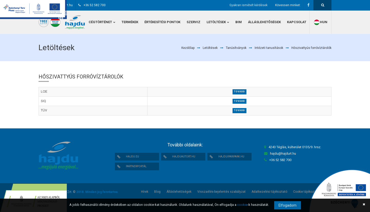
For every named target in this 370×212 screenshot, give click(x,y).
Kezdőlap (188, 48)
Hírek (144, 191)
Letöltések (210, 48)
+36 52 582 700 (95, 5)
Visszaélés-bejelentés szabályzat (221, 191)
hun (320, 22)
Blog (157, 191)
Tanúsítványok (236, 48)
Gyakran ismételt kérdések (248, 5)
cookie (242, 205)
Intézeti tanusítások (269, 48)
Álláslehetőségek (178, 191)
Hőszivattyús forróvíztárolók (311, 48)
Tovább (239, 91)
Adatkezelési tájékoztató (269, 191)
